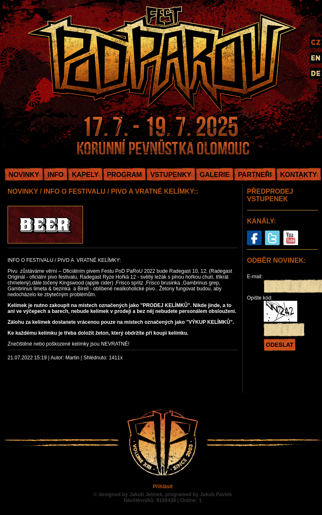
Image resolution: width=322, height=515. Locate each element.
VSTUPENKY (170, 174)
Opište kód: (260, 298)
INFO (55, 174)
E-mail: (254, 276)
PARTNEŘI (255, 174)
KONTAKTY (298, 174)
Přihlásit (162, 486)
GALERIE (214, 174)
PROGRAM (124, 174)
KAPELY (85, 174)
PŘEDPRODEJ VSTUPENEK (270, 195)
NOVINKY (23, 174)
